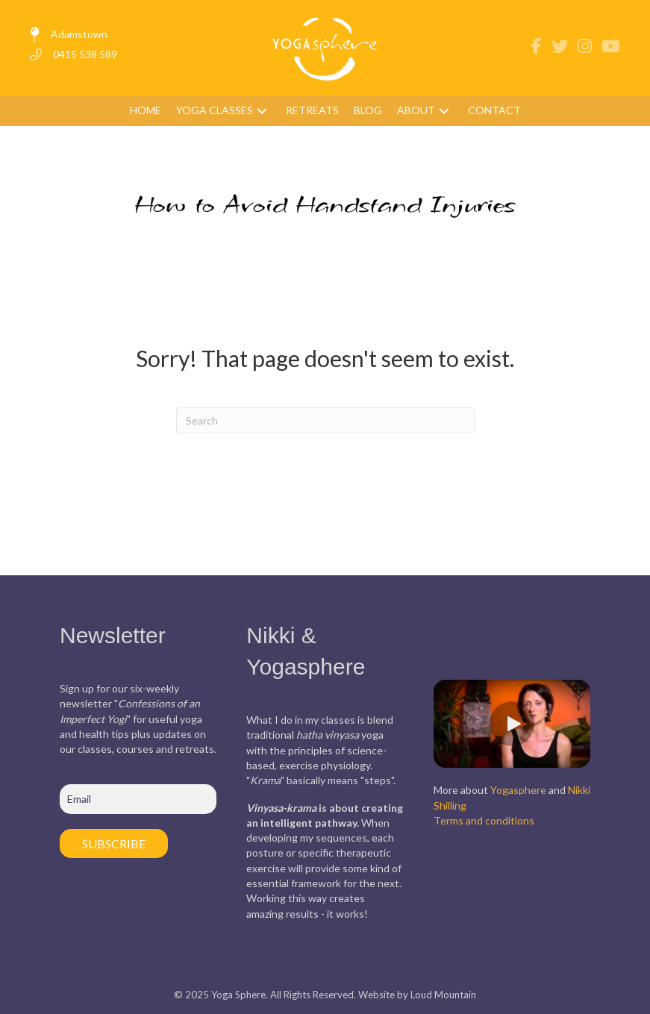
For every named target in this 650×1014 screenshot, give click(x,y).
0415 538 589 (85, 54)
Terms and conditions (484, 820)
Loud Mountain (443, 995)
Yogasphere (518, 789)
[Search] (325, 420)
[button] (262, 110)
